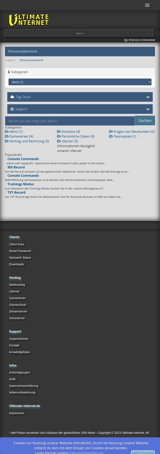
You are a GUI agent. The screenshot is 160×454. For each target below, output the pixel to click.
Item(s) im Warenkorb (142, 40)
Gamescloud (17, 304)
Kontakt (14, 345)
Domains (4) (68, 131)
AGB (12, 379)
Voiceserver (17, 318)
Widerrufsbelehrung (22, 392)
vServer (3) (67, 141)
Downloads (16, 264)
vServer (14, 291)
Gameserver (17, 298)
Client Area (16, 244)
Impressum (16, 413)
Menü (80, 33)
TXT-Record (15, 192)
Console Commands (22, 159)
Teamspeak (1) (122, 136)
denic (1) (13, 131)
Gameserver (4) (19, 136)
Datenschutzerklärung (23, 386)
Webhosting (17, 284)
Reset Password (20, 251)
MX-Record (15, 167)
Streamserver (18, 311)
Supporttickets (18, 338)
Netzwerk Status (20, 257)
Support (10, 60)
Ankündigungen (19, 372)
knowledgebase (19, 352)
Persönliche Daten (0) (76, 136)
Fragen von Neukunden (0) (132, 131)
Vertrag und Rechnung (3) (27, 141)
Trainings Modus (19, 184)
